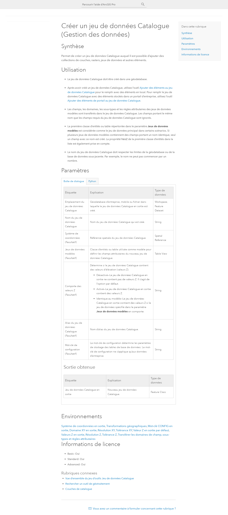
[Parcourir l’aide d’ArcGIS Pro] (110, 4)
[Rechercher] (143, 4)
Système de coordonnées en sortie (83, 426)
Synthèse (186, 33)
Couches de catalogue (78, 488)
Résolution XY (106, 430)
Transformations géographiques (126, 426)
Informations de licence (195, 54)
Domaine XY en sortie (83, 430)
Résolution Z (93, 434)
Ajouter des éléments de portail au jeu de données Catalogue (103, 100)
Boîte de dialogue (74, 181)
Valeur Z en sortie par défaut (151, 430)
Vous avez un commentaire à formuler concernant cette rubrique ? (134, 508)
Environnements (191, 49)
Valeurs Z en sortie (72, 434)
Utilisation (187, 38)
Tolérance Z (109, 434)
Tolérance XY (124, 430)
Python (92, 181)
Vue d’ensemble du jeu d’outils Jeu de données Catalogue (99, 478)
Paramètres (188, 43)
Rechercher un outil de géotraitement (87, 483)
